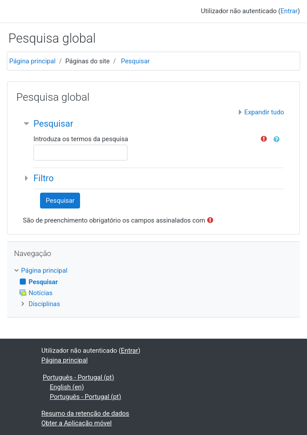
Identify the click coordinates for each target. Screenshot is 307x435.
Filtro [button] (43, 178)
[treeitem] (153, 270)
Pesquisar (135, 61)
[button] (278, 139)
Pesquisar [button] (53, 123)
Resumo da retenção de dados (85, 413)
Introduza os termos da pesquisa (80, 139)
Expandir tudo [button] (265, 112)
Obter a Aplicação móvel (76, 423)
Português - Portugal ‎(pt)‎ (78, 377)
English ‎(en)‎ (67, 387)
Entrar (289, 11)
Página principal (32, 61)
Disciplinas (44, 304)
